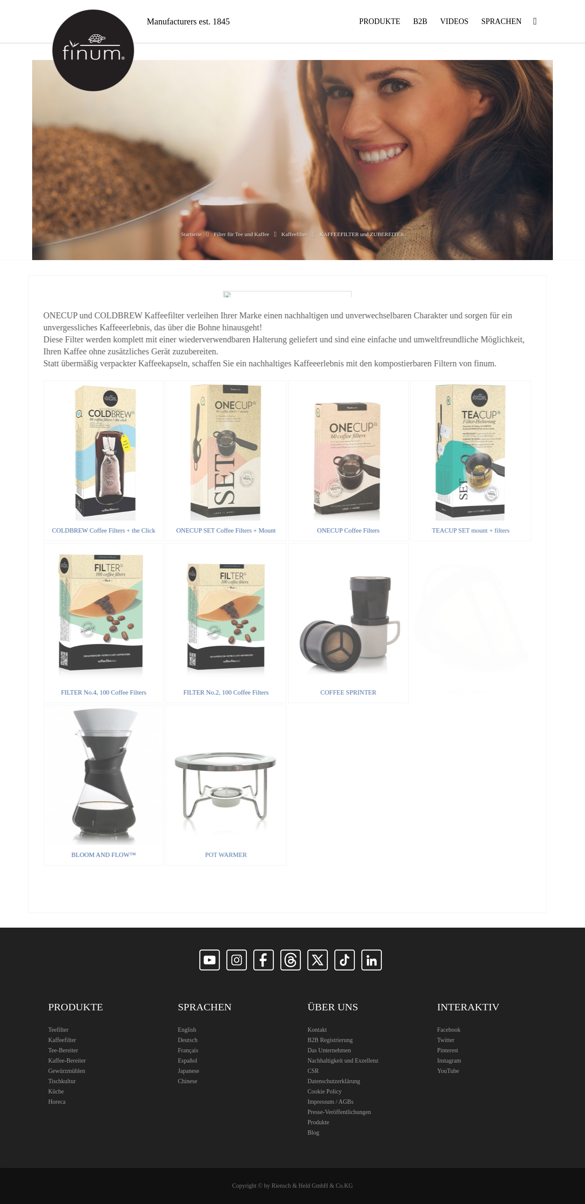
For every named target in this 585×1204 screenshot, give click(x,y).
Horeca (57, 1102)
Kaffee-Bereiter (67, 1060)
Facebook (448, 1030)
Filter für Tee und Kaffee (241, 234)
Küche (56, 1091)
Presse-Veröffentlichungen (339, 1112)
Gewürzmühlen (66, 1071)
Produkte (319, 1122)
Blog (313, 1132)
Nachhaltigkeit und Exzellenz (343, 1060)
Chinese (187, 1081)
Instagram (449, 1060)
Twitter (445, 1040)
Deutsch (188, 1040)
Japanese (188, 1071)
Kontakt (317, 1030)
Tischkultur (62, 1081)
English (187, 1030)
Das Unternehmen (329, 1050)
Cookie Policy (325, 1091)
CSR (313, 1071)
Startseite (191, 234)
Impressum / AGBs (331, 1102)
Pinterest (447, 1050)
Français (188, 1050)
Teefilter (58, 1030)
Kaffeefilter (294, 234)
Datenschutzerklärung (334, 1081)
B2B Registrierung (330, 1040)
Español (187, 1060)
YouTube (448, 1071)
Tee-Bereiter (63, 1050)
